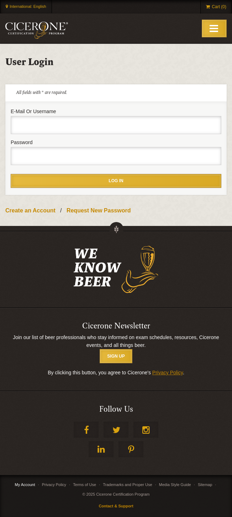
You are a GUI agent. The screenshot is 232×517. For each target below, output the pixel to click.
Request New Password (99, 210)
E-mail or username (33, 111)
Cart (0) (219, 6)
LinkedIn (101, 449)
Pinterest (130, 449)
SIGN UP (116, 356)
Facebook (86, 430)
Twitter (116, 430)
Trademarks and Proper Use (127, 484)
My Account (25, 484)
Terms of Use (84, 484)
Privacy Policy (167, 372)
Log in (116, 180)
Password (21, 142)
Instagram (145, 430)
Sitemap (205, 484)
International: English (28, 6)
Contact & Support (116, 506)
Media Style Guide (175, 484)
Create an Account (30, 210)
